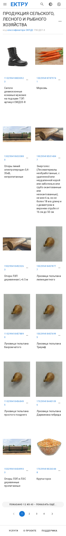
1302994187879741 (46, 80)
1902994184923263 (14, 268)
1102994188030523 (14, 80)
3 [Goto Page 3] (36, 514)
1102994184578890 (14, 335)
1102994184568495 (14, 403)
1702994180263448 (46, 471)
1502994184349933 (14, 471)
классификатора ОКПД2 (20, 30)
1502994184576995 (46, 335)
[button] (27, 79)
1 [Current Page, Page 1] (22, 514)
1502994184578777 (46, 268)
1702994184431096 (46, 403)
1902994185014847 (46, 158)
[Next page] (52, 514)
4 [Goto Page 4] (44, 514)
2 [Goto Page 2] (29, 514)
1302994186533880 (14, 158)
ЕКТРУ (19, 4)
